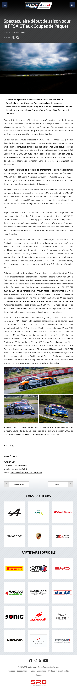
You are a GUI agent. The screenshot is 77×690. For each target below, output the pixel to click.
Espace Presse (22, 671)
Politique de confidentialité (58, 671)
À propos (11, 671)
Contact (39, 675)
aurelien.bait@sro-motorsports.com (26, 472)
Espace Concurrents (38, 671)
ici (13, 445)
